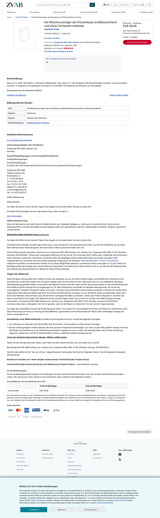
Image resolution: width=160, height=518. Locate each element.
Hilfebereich (97, 454)
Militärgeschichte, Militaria (38, 123)
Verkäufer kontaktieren (16, 95)
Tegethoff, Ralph (21, 17)
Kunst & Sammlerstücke (89, 12)
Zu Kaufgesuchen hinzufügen (139, 432)
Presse (69, 458)
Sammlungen (34, 12)
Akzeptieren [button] (34, 510)
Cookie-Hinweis (72, 473)
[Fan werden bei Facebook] (119, 454)
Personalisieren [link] (90, 510)
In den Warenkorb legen (137, 42)
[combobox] (63, 5)
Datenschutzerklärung (75, 465)
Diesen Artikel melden (119, 95)
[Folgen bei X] (119, 460)
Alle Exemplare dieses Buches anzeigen (61, 59)
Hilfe (149, 5)
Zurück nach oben (80, 444)
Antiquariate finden (118, 12)
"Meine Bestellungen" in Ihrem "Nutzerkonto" (99, 260)
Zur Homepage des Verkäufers (19, 140)
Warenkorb (20, 469)
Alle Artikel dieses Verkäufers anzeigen (58, 51)
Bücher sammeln (59, 12)
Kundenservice (97, 458)
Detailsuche (11, 12)
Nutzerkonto (124, 5)
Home (9, 17)
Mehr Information (14, 216)
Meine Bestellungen (23, 465)
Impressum (71, 462)
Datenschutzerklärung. (105, 503)
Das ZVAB (71, 454)
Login (115, 5)
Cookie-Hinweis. (120, 500)
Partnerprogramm (48, 458)
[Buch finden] (92, 5)
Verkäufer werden (146, 12)
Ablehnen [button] (62, 510)
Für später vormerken (52, 38)
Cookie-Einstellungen (38, 500)
